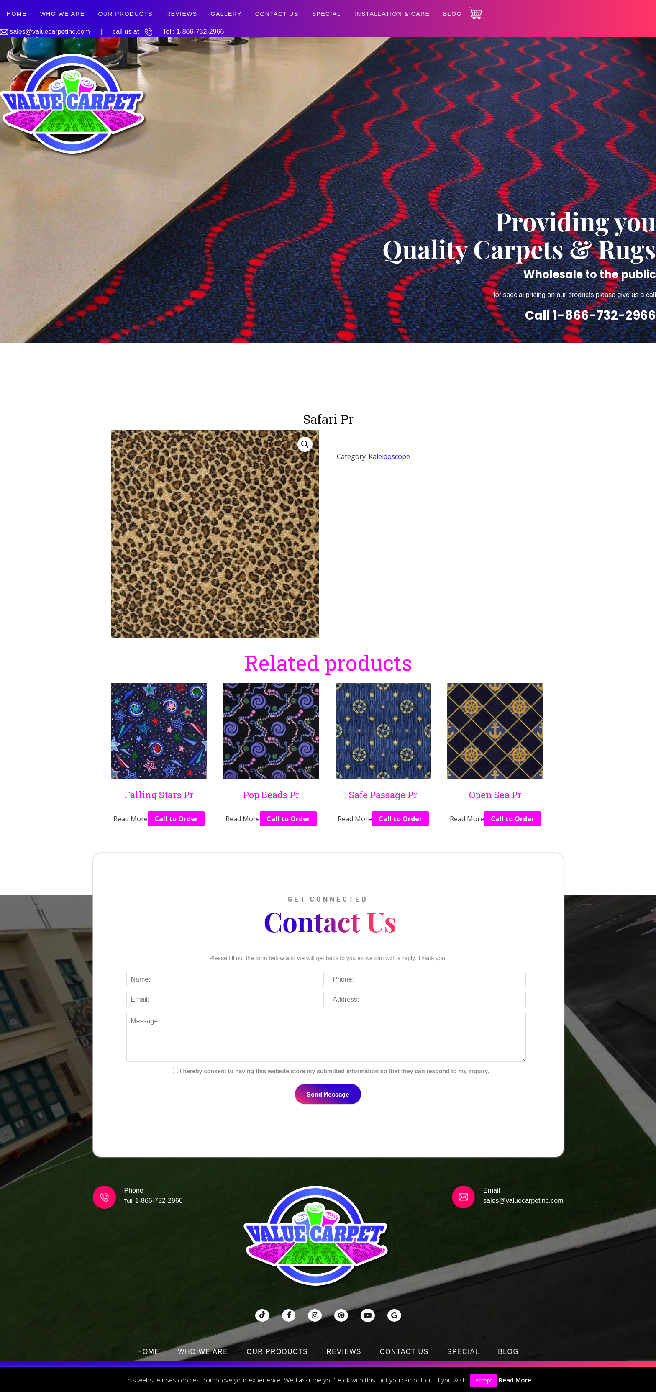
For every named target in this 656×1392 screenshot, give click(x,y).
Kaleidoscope (389, 456)
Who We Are (62, 13)
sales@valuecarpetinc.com (50, 31)
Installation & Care (392, 13)
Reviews (181, 13)
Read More (515, 1380)
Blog (452, 13)
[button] (305, 444)
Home (17, 13)
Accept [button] (483, 1380)
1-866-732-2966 (200, 31)
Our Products (125, 13)
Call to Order (176, 818)
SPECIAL (326, 13)
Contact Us (277, 13)
